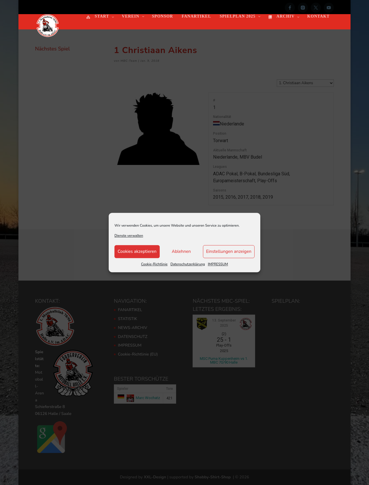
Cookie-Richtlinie (154, 264)
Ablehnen (181, 252)
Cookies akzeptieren (137, 252)
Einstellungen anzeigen (228, 252)
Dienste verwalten (128, 235)
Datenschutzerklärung (187, 264)
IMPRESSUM (218, 264)
